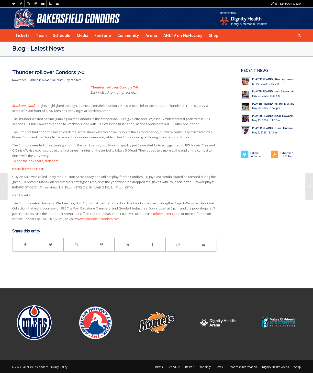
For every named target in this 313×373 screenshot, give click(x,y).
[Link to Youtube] (42, 3)
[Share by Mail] (203, 244)
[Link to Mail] (57, 3)
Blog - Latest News (38, 48)
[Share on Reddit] (178, 244)
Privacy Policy (58, 367)
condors (75, 80)
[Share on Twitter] (50, 244)
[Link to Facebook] (20, 3)
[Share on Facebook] (25, 244)
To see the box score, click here (35, 161)
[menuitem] (22, 35)
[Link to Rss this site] (50, 3)
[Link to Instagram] (28, 3)
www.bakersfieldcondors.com (97, 219)
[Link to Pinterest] (35, 3)
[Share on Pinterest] (101, 244)
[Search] (297, 35)
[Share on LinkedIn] (127, 244)
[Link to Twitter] (13, 3)
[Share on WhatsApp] (76, 244)
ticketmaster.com (165, 213)
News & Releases (52, 80)
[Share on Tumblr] (152, 244)
